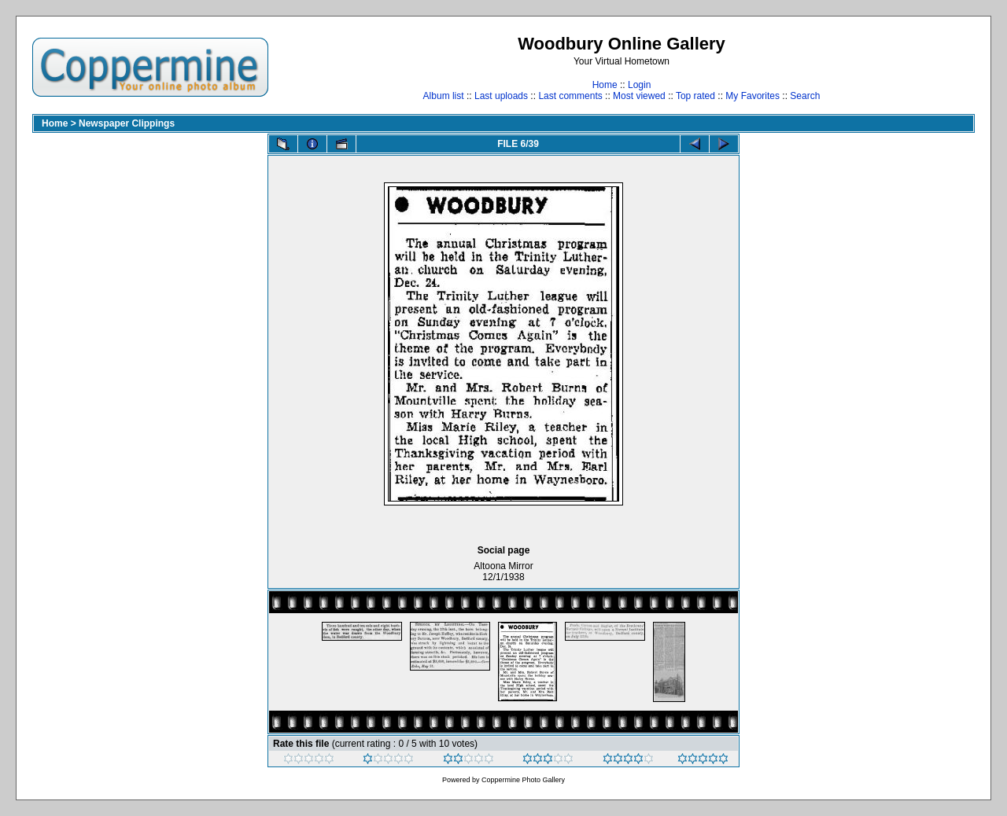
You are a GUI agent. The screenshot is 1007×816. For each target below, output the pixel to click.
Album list (443, 95)
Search (805, 95)
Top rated (695, 95)
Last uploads (501, 95)
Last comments (570, 95)
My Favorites (752, 95)
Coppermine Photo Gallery (523, 780)
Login (639, 84)
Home (605, 84)
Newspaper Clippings (127, 123)
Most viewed (639, 95)
